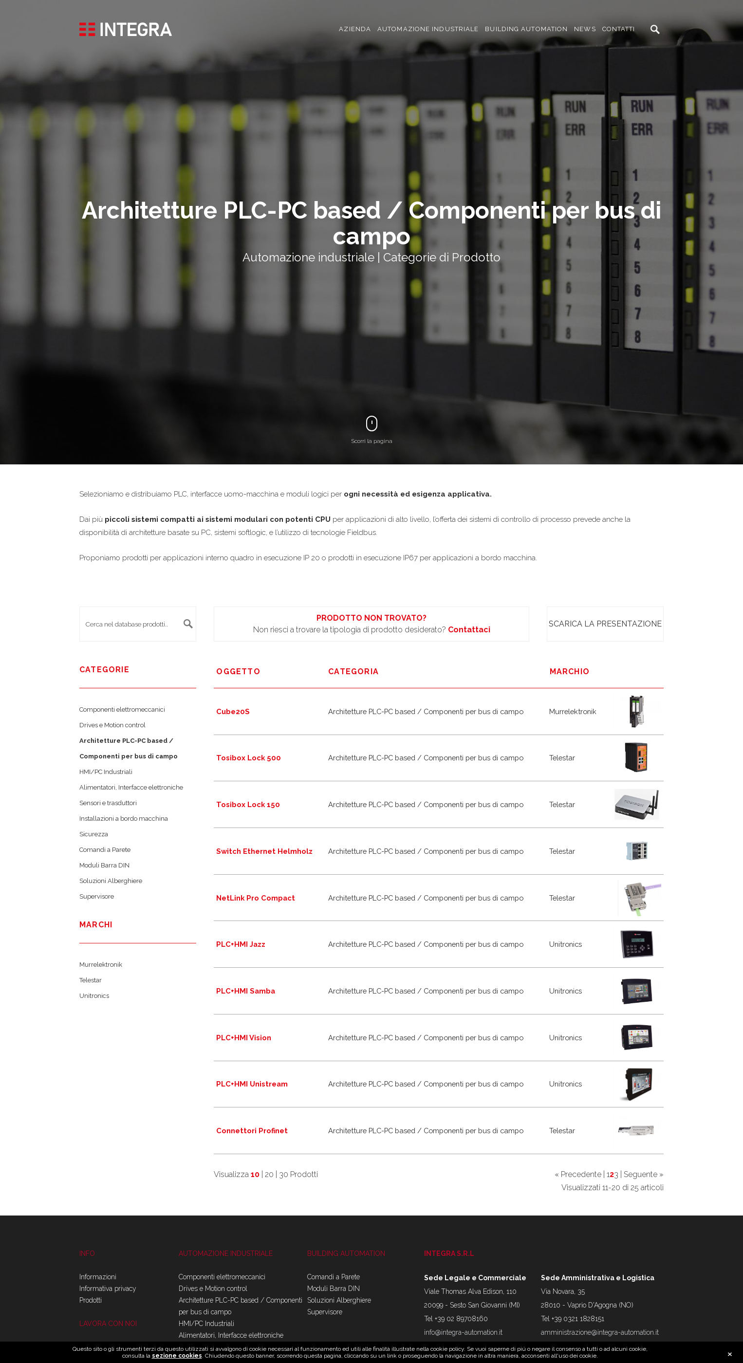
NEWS (584, 29)
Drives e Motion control (112, 725)
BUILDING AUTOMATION (526, 29)
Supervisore (96, 896)
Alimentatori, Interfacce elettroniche (131, 787)
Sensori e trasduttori (108, 803)
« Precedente (578, 1174)
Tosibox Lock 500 (248, 758)
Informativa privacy (107, 1288)
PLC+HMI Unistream (252, 1084)
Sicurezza (93, 834)
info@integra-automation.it (463, 1332)
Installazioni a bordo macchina (123, 818)
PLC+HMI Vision (243, 1037)
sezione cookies (177, 1356)
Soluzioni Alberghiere (110, 880)
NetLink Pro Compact (255, 898)
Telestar (90, 980)
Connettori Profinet (252, 1130)
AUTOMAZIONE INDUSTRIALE (428, 29)
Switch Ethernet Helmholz (264, 851)
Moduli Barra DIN (104, 865)
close (730, 1355)
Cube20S (233, 711)
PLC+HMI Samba (245, 991)
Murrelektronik (100, 964)
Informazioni (97, 1277)
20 (269, 1174)
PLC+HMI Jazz (240, 944)
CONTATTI (618, 29)
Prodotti (90, 1300)
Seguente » (644, 1174)
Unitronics (94, 995)
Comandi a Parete (104, 849)
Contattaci (469, 629)
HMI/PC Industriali (105, 771)
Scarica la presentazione (605, 623)
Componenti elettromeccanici (122, 709)
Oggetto (238, 671)
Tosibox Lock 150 (248, 804)
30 (283, 1174)
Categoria (353, 671)
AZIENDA (355, 29)
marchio (570, 671)
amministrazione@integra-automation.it (600, 1332)
